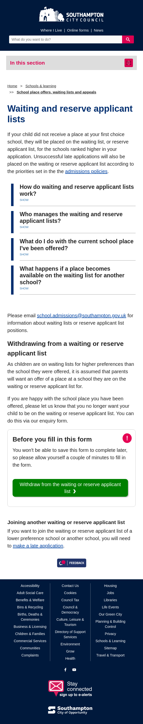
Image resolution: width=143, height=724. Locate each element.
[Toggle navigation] (129, 63)
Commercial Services (30, 641)
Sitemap (110, 648)
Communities (30, 648)
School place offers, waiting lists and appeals (56, 92)
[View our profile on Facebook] (65, 670)
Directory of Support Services (70, 634)
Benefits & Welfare (30, 600)
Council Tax (70, 600)
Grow (70, 651)
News (98, 30)
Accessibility (30, 586)
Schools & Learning (110, 641)
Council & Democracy (70, 609)
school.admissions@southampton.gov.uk (81, 315)
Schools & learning (40, 86)
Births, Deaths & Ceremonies (30, 616)
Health (70, 658)
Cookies (70, 593)
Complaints (30, 655)
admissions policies (86, 171)
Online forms (78, 30)
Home (12, 86)
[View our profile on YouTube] (74, 670)
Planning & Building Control (110, 624)
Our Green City (110, 614)
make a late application (38, 545)
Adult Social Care (30, 593)
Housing (110, 586)
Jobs (110, 593)
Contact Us (70, 586)
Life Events (110, 607)
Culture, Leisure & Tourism (70, 622)
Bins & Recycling (30, 607)
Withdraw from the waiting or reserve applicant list (70, 488)
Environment (70, 644)
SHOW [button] (24, 199)
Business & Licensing (30, 627)
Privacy (110, 634)
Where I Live (51, 30)
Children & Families (30, 634)
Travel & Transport (110, 655)
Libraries (110, 600)
